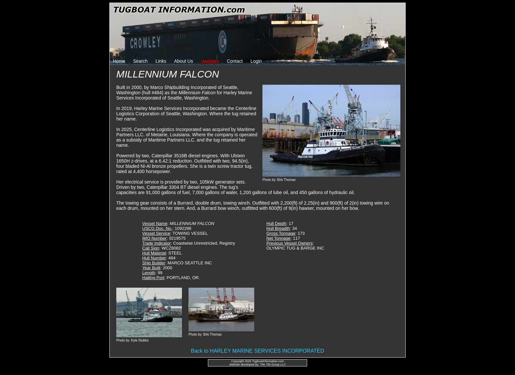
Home (119, 61)
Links (161, 61)
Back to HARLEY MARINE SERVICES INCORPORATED (257, 351)
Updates (210, 61)
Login (256, 61)
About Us (183, 61)
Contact (235, 61)
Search (140, 61)
